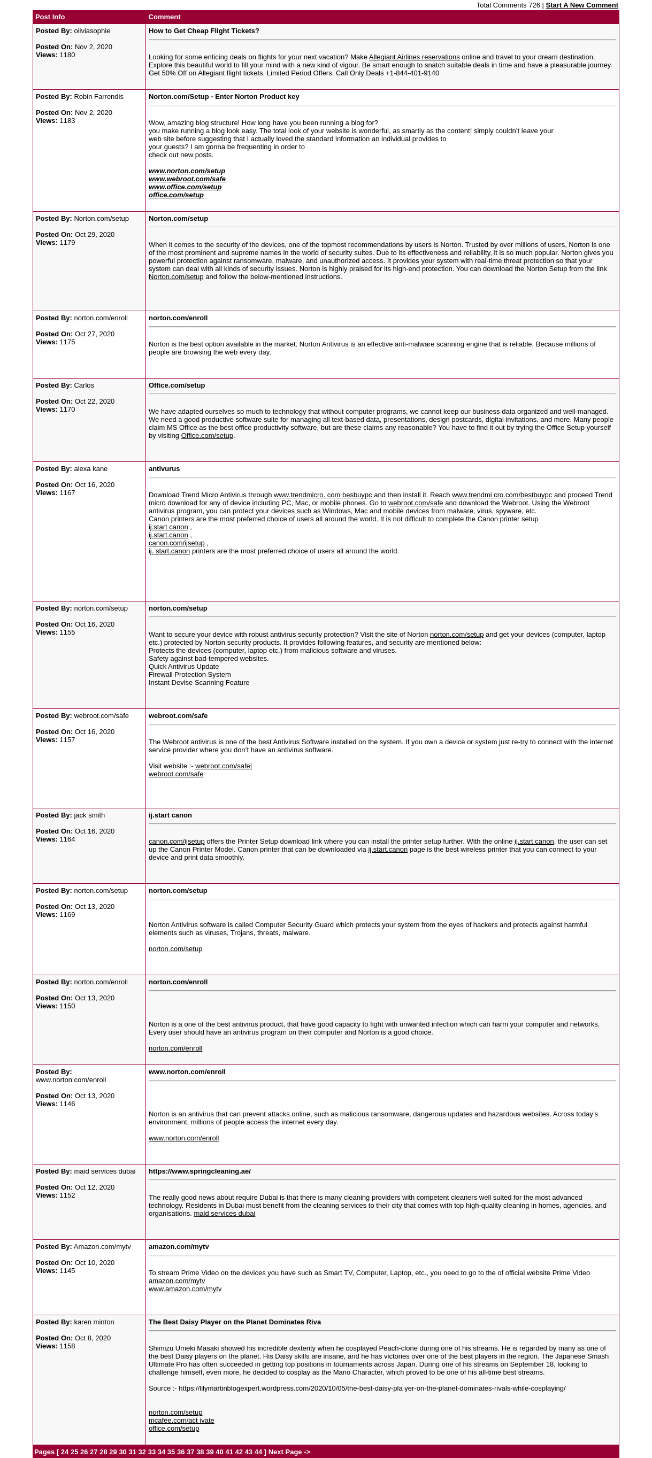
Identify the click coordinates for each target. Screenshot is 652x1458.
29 (113, 1452)
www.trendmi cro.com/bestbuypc (502, 495)
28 (103, 1452)
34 (161, 1452)
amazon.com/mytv (177, 1281)
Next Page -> (288, 1452)
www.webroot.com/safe (187, 179)
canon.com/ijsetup (177, 543)
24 (64, 1452)
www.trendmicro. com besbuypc (323, 495)
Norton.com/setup (176, 277)
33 (152, 1452)
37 (190, 1452)
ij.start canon (168, 527)
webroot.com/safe (415, 503)
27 (93, 1452)
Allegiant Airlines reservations (414, 57)
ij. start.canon (169, 551)
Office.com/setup (207, 435)
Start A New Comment (582, 5)
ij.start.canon (168, 535)
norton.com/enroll (175, 1048)
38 (200, 1452)
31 (132, 1452)
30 (122, 1452)
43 (248, 1452)
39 (209, 1452)
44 (258, 1452)
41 (229, 1452)
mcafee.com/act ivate (181, 1420)
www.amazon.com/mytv (185, 1289)
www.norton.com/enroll (184, 1138)
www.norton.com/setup (187, 171)
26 (84, 1452)
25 (74, 1452)
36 (181, 1452)
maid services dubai (225, 1213)
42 (239, 1452)
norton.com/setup (457, 634)
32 (142, 1452)
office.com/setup (176, 195)
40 (219, 1452)
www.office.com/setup (185, 187)
